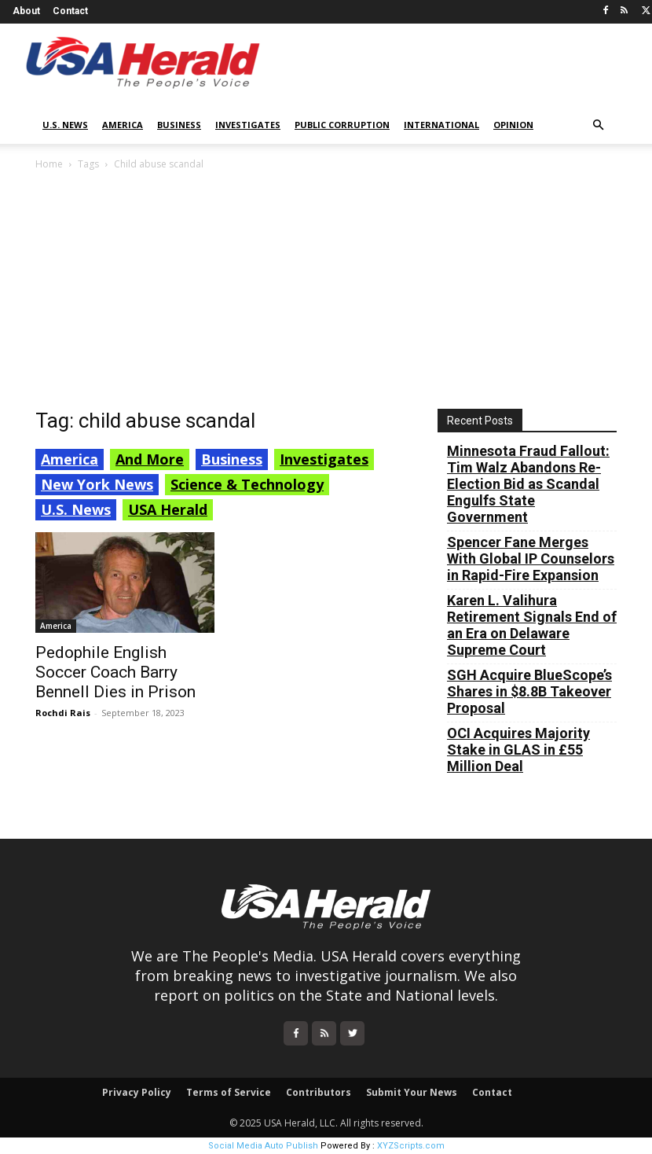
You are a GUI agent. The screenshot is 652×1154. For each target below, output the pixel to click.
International (441, 124)
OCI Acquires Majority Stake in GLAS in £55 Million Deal (518, 749)
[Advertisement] (326, 291)
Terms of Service (228, 1092)
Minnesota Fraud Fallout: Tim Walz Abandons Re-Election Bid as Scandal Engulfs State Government (528, 484)
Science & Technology (247, 484)
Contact (70, 11)
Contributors (318, 1092)
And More (149, 459)
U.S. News (65, 124)
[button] (598, 125)
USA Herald (167, 509)
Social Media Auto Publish (263, 1146)
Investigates (247, 124)
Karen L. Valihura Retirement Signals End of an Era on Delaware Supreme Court (532, 625)
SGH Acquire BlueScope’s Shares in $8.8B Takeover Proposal (529, 691)
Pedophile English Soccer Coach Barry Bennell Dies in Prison (115, 672)
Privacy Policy (136, 1092)
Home (49, 164)
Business (179, 124)
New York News (97, 484)
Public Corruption (342, 124)
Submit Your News (411, 1092)
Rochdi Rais (62, 712)
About (26, 11)
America (122, 124)
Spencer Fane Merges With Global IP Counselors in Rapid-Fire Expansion (530, 558)
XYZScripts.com (411, 1146)
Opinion (513, 124)
